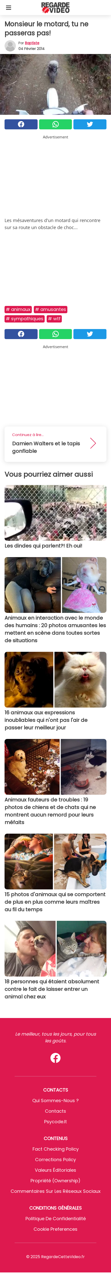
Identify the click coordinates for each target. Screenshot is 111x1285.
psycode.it (55, 1121)
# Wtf (54, 318)
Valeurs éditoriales (55, 1170)
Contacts (55, 1111)
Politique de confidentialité (55, 1218)
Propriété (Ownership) (55, 1180)
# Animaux (18, 309)
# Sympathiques (24, 318)
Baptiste (32, 42)
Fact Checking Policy (56, 1149)
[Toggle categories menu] (9, 7)
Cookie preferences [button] (55, 1229)
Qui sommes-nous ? (55, 1100)
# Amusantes (50, 309)
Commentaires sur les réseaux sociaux (56, 1191)
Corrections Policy (55, 1159)
